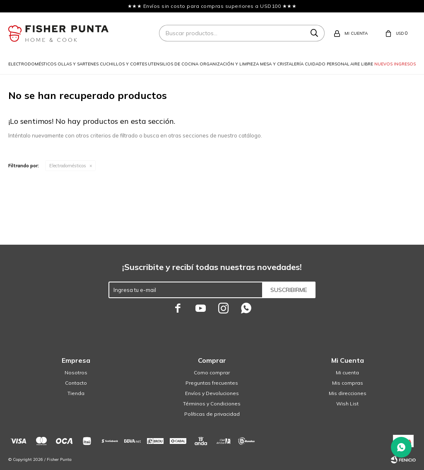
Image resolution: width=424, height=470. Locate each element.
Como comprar (212, 372)
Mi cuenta (347, 372)
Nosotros (76, 372)
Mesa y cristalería (282, 64)
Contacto (76, 383)
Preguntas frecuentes (212, 383)
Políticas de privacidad (212, 414)
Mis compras (347, 383)
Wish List (347, 403)
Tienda (75, 393)
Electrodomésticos (32, 64)
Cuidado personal (327, 64)
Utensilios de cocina (173, 64)
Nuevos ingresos (395, 64)
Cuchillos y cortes (123, 64)
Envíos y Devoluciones (212, 393)
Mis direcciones (347, 393)
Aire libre (361, 64)
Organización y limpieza (229, 64)
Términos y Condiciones (212, 403)
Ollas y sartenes (78, 64)
